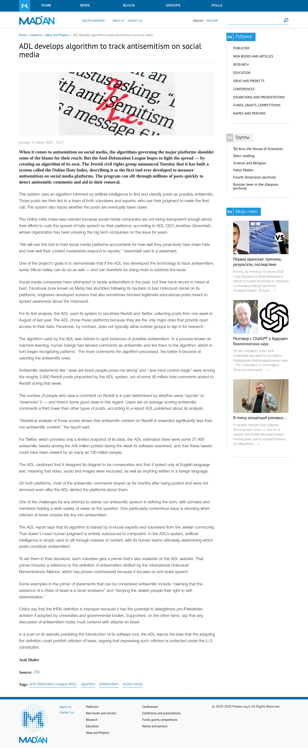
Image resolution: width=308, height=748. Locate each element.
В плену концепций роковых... (260, 417)
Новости (36, 35)
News (85, 5)
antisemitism (109, 684)
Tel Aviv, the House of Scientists (258, 149)
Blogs (129, 5)
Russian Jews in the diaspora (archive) (255, 186)
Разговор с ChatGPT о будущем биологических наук (260, 341)
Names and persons (249, 113)
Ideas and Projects (57, 35)
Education (241, 72)
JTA (36, 672)
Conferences (244, 89)
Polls (217, 5)
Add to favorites (93, 20)
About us (118, 20)
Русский (212, 20)
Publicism (241, 48)
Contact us (135, 20)
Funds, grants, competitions (257, 105)
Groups (173, 5)
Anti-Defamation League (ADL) (53, 684)
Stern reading (244, 156)
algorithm (88, 684)
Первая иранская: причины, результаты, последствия (257, 261)
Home (46, 5)
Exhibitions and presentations (259, 97)
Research (241, 64)
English (198, 20)
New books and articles (253, 56)
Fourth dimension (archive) (254, 177)
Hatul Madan (243, 170)
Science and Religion (249, 163)
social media (132, 684)
